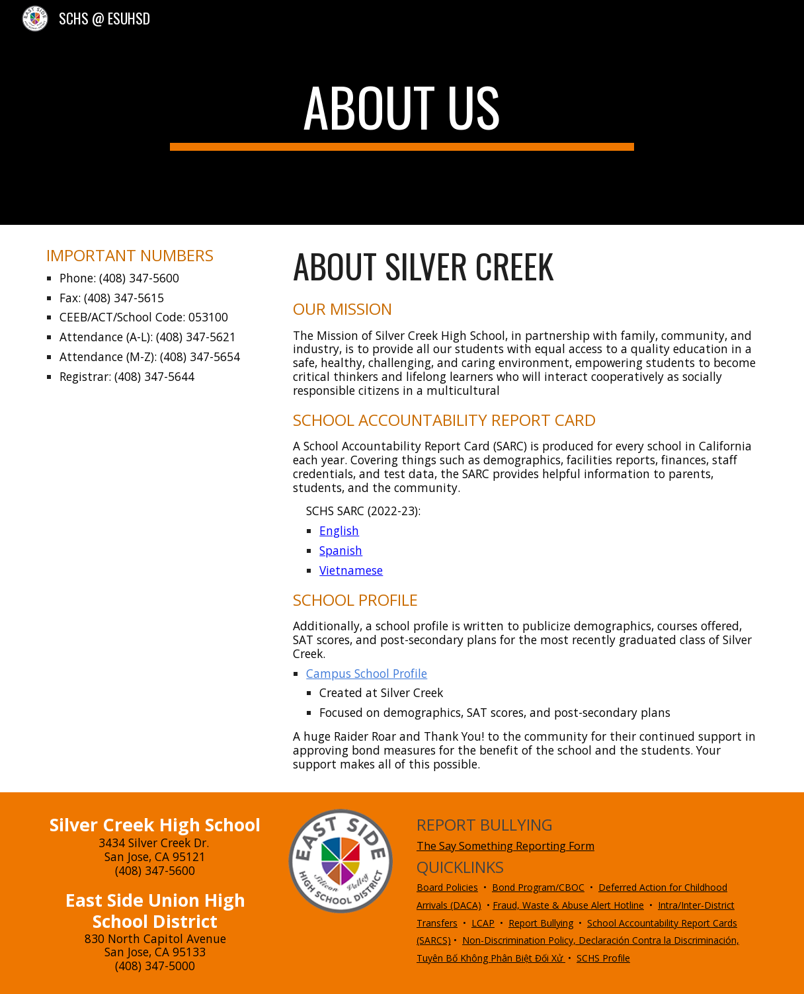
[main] (402, 112)
